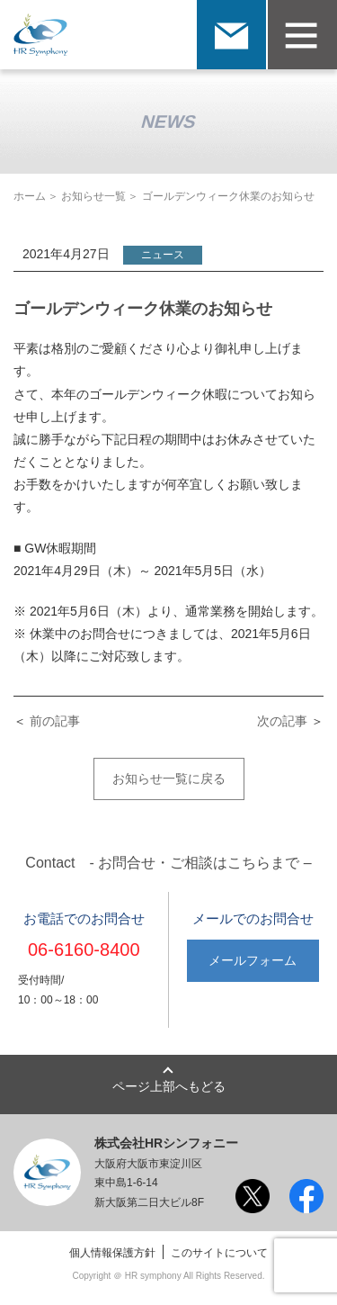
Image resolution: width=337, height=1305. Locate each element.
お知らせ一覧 (93, 196)
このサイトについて (219, 1252)
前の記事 (55, 721)
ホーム (29, 196)
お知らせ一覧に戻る (169, 778)
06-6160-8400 (84, 949)
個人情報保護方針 (112, 1252)
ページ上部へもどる (169, 1086)
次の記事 (282, 721)
